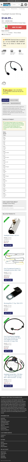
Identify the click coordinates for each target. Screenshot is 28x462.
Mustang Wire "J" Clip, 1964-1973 (13, 303)
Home (3, 8)
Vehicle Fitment (14, 100)
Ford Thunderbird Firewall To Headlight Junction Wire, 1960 (12, 269)
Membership (3, 457)
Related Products (15, 103)
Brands (2, 442)
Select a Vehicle (8, 90)
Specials (2, 445)
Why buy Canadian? (5, 424)
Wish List (3, 454)
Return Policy (3, 419)
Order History (3, 453)
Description (5, 100)
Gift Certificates (4, 443)
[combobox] (14, 208)
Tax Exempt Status (4, 422)
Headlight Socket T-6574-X (11, 235)
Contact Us (17, 1)
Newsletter (3, 456)
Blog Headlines (4, 446)
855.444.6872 (11, 1)
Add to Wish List (6, 34)
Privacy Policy (3, 428)
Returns (2, 436)
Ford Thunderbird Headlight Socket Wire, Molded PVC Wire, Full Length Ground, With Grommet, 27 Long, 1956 (12, 339)
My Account (3, 452)
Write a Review (17, 33)
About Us (3, 425)
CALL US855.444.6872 (21, 53)
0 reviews (10, 33)
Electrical (7, 8)
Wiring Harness (14, 8)
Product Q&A (5, 103)
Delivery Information (5, 427)
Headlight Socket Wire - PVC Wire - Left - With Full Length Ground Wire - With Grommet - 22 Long (13, 375)
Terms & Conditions (5, 429)
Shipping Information (5, 421)
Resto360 (3, 418)
